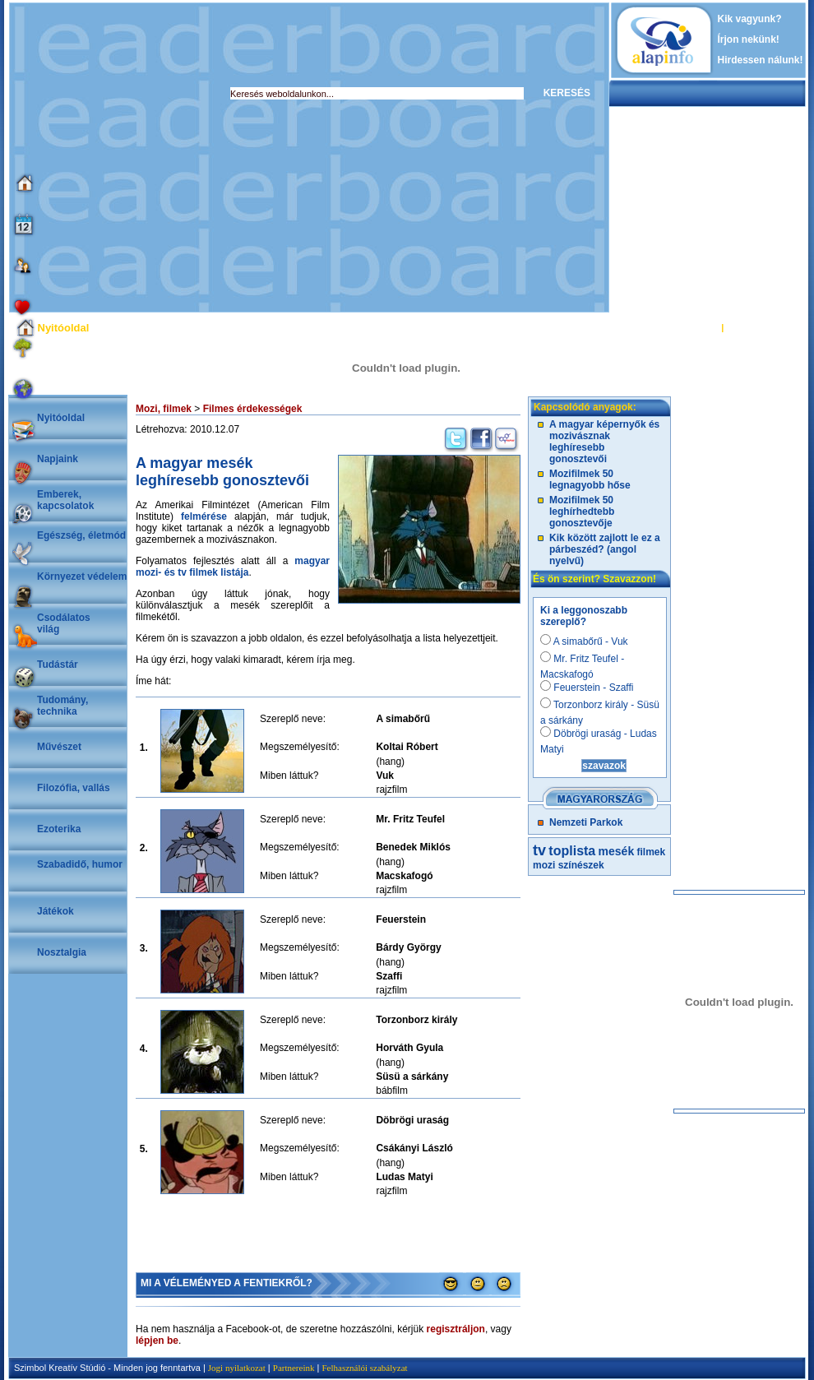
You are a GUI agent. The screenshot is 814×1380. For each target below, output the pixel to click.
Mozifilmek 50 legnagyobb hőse (590, 479)
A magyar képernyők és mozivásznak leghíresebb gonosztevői (604, 442)
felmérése (204, 516)
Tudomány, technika (62, 705)
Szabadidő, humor (80, 864)
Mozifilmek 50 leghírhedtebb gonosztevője (581, 511)
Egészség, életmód (81, 535)
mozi (544, 865)
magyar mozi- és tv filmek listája (233, 566)
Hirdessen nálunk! (760, 60)
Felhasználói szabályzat (364, 1368)
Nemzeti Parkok (585, 822)
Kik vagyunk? (750, 19)
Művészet (59, 747)
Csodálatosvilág (63, 623)
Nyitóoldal (61, 418)
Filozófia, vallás (73, 788)
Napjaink (57, 459)
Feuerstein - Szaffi (587, 687)
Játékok (55, 911)
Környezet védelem (82, 576)
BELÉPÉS (698, 327)
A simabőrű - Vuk (584, 641)
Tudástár (57, 664)
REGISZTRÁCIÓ (760, 327)
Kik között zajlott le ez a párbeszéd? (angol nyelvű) (604, 549)
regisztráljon (456, 1329)
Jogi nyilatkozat (237, 1368)
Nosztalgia (61, 952)
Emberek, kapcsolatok (65, 500)
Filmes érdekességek (253, 408)
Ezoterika (59, 829)
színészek (581, 865)
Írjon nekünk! (748, 39)
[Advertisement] (154, 157)
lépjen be (157, 1340)
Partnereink (294, 1368)
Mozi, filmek (164, 408)
